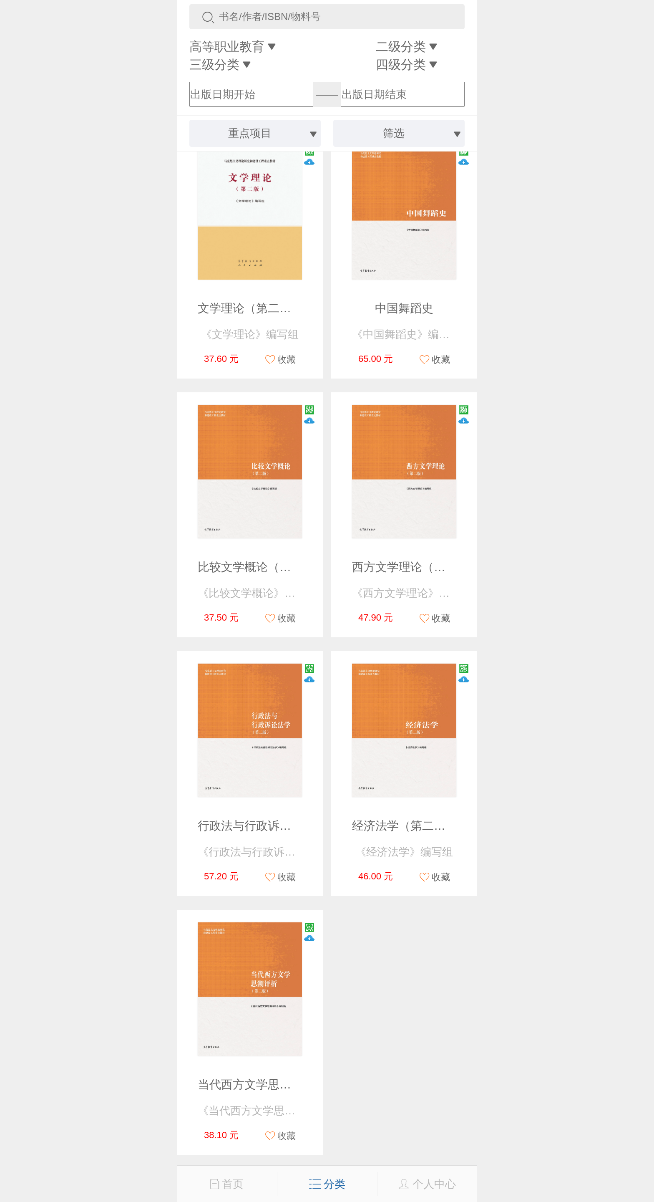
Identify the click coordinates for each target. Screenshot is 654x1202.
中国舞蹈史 (404, 308)
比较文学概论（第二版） (262, 567)
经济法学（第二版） (404, 825)
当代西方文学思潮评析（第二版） (285, 1084)
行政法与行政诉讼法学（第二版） (285, 825)
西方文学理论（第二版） (416, 567)
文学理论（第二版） (250, 308)
